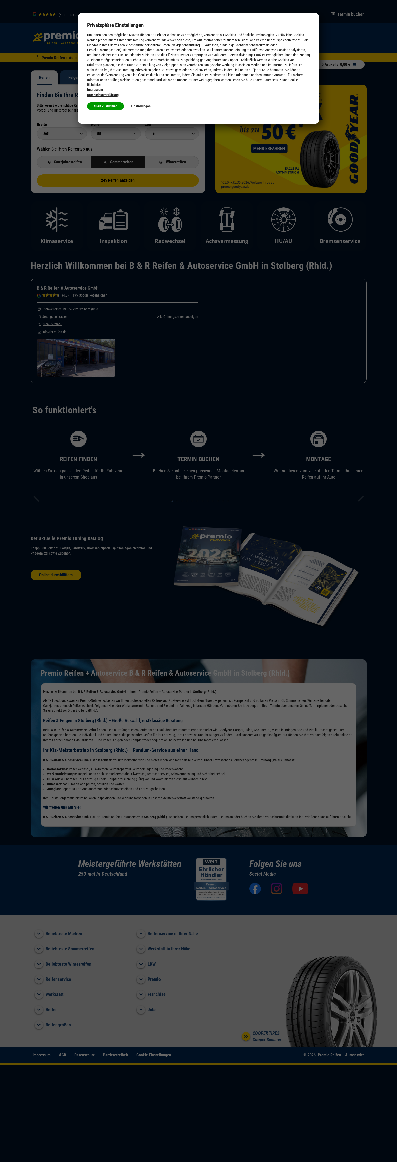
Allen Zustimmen (105, 106)
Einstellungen (142, 106)
